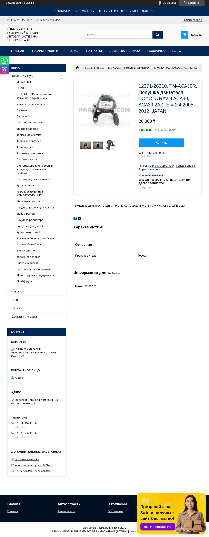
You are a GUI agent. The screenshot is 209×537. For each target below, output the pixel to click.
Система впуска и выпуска (33, 179)
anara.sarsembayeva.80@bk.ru (34, 465)
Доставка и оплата (124, 50)
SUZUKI (21, 88)
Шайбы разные (26, 213)
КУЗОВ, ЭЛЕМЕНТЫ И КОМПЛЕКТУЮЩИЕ (30, 193)
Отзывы (16, 308)
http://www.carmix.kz (27, 459)
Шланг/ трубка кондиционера (35, 275)
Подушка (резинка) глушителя (36, 207)
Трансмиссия (25, 147)
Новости (17, 291)
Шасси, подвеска (27, 128)
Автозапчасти (66, 511)
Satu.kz (122, 527)
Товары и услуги (44, 50)
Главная (17, 50)
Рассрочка (156, 50)
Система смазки (27, 159)
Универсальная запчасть (32, 104)
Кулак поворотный (28, 232)
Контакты (94, 50)
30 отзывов (170, 2)
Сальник (22, 110)
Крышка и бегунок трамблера (35, 238)
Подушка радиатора (30, 219)
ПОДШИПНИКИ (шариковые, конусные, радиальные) (34, 96)
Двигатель (23, 116)
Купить (161, 142)
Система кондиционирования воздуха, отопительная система (35, 169)
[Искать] (157, 35)
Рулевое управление (30, 153)
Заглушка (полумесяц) (31, 226)
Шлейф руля (24, 281)
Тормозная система (29, 134)
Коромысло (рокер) (29, 256)
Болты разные (26, 250)
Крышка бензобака (29, 244)
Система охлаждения (30, 122)
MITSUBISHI (24, 81)
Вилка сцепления (27, 263)
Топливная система (29, 141)
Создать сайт (13, 2)
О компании (115, 511)
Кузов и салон (25, 185)
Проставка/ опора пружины (34, 269)
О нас (74, 50)
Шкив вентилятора (28, 201)
